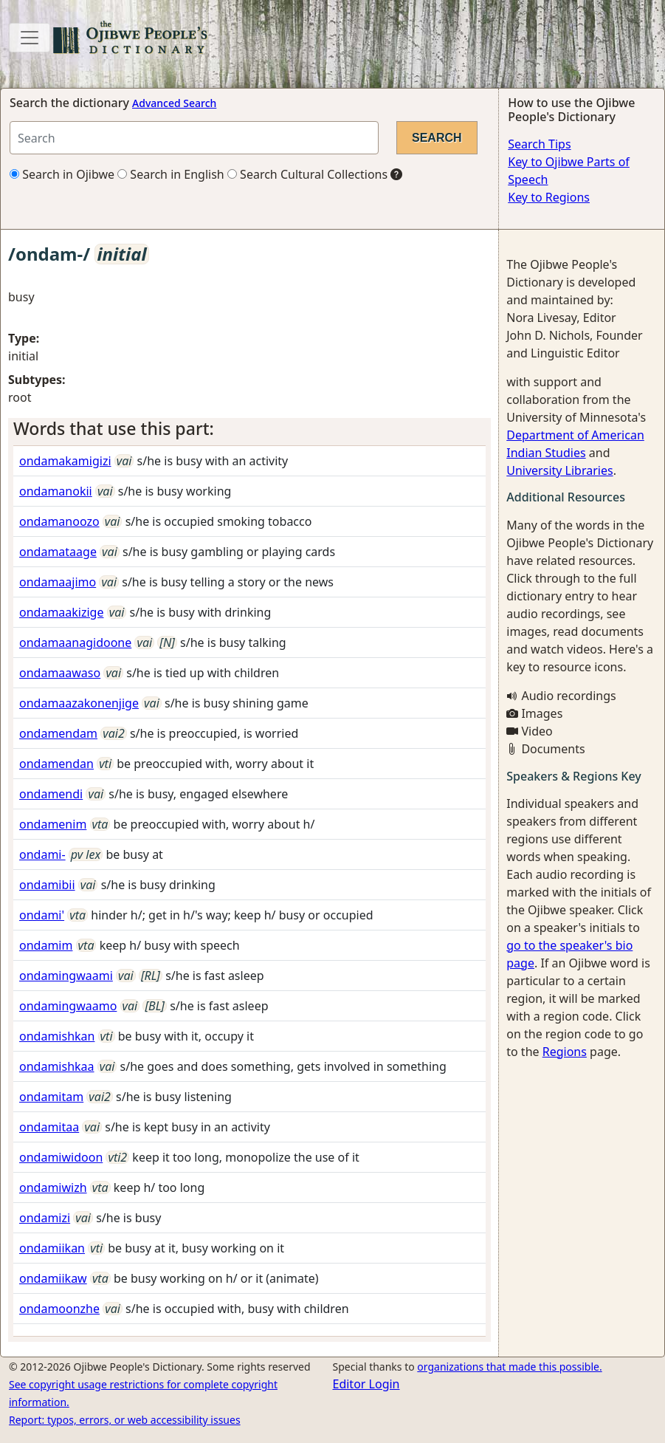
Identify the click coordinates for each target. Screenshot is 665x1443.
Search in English (170, 174)
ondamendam (58, 733)
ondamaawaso (59, 673)
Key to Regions (549, 197)
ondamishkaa (56, 1066)
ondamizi (44, 1218)
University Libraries (559, 470)
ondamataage (58, 552)
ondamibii (47, 885)
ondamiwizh (53, 1187)
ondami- (42, 854)
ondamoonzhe (59, 1308)
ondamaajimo (57, 582)
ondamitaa (49, 1127)
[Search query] (194, 137)
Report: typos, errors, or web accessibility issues (125, 1420)
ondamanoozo (59, 521)
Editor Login (366, 1384)
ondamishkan (56, 1036)
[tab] (249, 429)
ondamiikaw (53, 1278)
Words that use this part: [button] (113, 428)
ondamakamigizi (65, 461)
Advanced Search (174, 103)
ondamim (45, 945)
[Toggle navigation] (29, 37)
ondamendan (56, 763)
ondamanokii (55, 491)
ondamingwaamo (68, 1006)
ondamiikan (52, 1248)
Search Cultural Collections (307, 174)
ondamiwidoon (61, 1157)
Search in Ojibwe (62, 174)
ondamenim (52, 824)
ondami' (41, 915)
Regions (564, 1051)
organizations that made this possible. (509, 1367)
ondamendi (51, 794)
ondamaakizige (61, 612)
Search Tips (539, 144)
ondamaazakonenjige (79, 703)
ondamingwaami (66, 975)
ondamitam (51, 1097)
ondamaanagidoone (75, 642)
